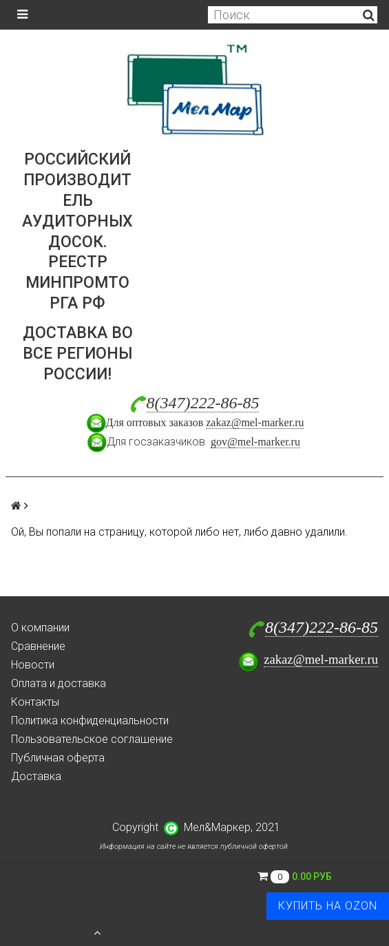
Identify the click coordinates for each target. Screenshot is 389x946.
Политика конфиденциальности (90, 720)
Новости (32, 664)
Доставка (36, 776)
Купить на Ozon (327, 905)
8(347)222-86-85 (203, 403)
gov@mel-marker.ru (255, 442)
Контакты (35, 701)
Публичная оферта (58, 757)
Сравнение (38, 646)
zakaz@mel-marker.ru (255, 422)
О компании (40, 627)
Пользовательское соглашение (92, 739)
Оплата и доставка (58, 683)
